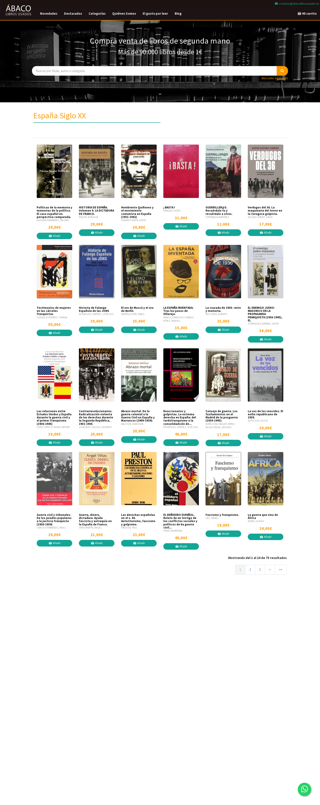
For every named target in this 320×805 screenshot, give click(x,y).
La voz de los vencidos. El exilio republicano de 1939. (265, 414)
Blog (178, 13)
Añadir (54, 236)
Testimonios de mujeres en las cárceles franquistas (54, 311)
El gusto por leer (155, 13)
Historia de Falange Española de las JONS (94, 309)
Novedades (48, 13)
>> (280, 569)
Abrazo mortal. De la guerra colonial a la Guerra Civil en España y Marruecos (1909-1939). (138, 416)
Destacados (73, 13)
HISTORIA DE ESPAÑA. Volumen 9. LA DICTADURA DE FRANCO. (96, 211)
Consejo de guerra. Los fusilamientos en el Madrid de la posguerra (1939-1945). (222, 416)
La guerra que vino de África (263, 516)
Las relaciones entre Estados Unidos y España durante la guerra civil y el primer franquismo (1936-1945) (54, 417)
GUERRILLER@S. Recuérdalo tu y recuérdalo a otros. (219, 211)
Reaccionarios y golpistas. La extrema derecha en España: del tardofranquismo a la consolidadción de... (179, 417)
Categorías (97, 13)
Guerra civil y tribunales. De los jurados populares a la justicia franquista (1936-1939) (54, 519)
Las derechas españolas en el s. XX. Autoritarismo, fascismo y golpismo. (138, 519)
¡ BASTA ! (169, 207)
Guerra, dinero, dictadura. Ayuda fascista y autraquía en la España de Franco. (95, 519)
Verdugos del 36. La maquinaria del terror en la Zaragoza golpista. (265, 211)
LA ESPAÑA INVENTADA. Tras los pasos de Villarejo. (178, 311)
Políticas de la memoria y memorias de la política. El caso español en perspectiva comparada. (54, 212)
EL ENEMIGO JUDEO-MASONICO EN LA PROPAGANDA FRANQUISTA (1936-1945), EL (265, 314)
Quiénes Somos (124, 13)
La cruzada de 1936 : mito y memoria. (223, 309)
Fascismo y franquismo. (222, 515)
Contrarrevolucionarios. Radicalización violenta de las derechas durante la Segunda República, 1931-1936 (96, 417)
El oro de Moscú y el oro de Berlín (137, 309)
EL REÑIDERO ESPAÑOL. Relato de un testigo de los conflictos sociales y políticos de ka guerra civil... (180, 521)
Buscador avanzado (275, 78)
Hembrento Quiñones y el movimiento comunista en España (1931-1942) (137, 212)
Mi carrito (307, 13)
